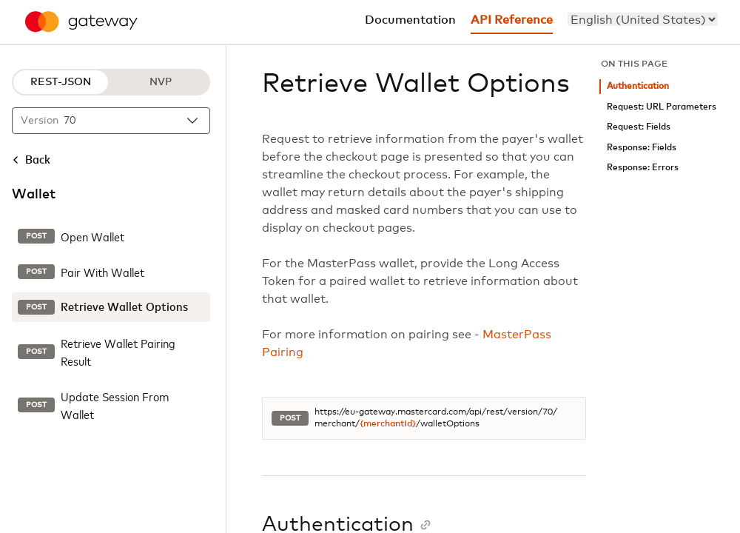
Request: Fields (638, 127)
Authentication (638, 86)
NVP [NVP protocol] (160, 82)
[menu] (643, 19)
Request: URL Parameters (661, 107)
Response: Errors (643, 167)
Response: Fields (641, 147)
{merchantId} (388, 424)
